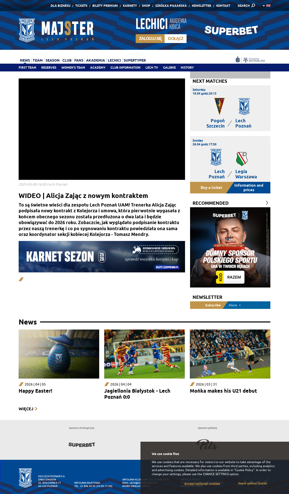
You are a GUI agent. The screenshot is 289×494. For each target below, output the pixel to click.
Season (53, 60)
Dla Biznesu (60, 6)
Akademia (95, 60)
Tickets (81, 6)
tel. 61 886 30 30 (84, 486)
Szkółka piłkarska (171, 6)
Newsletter (201, 6)
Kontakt (223, 6)
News (25, 60)
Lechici (114, 60)
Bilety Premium (105, 6)
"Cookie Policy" (244, 470)
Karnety (130, 6)
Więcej (26, 408)
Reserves (48, 67)
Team (38, 60)
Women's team (73, 67)
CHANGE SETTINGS (216, 474)
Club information (125, 67)
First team (27, 67)
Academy (97, 67)
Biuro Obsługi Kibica (136, 486)
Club (66, 60)
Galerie (169, 67)
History (187, 67)
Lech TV (152, 67)
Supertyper (135, 60)
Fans (78, 60)
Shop (146, 6)
